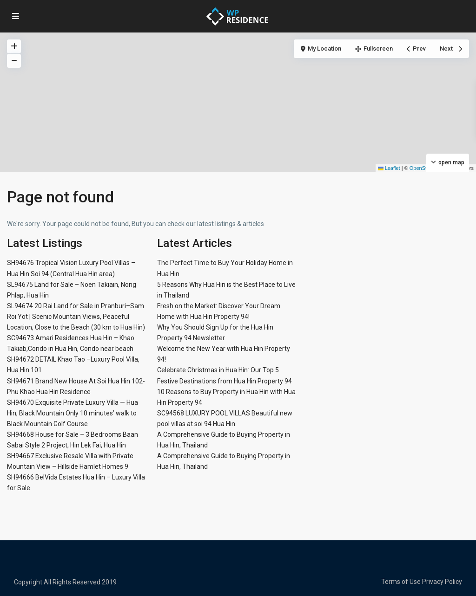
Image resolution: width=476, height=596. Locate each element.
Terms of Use (401, 581)
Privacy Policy (442, 581)
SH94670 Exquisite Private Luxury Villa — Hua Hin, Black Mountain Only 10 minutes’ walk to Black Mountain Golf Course (72, 413)
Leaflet (389, 168)
